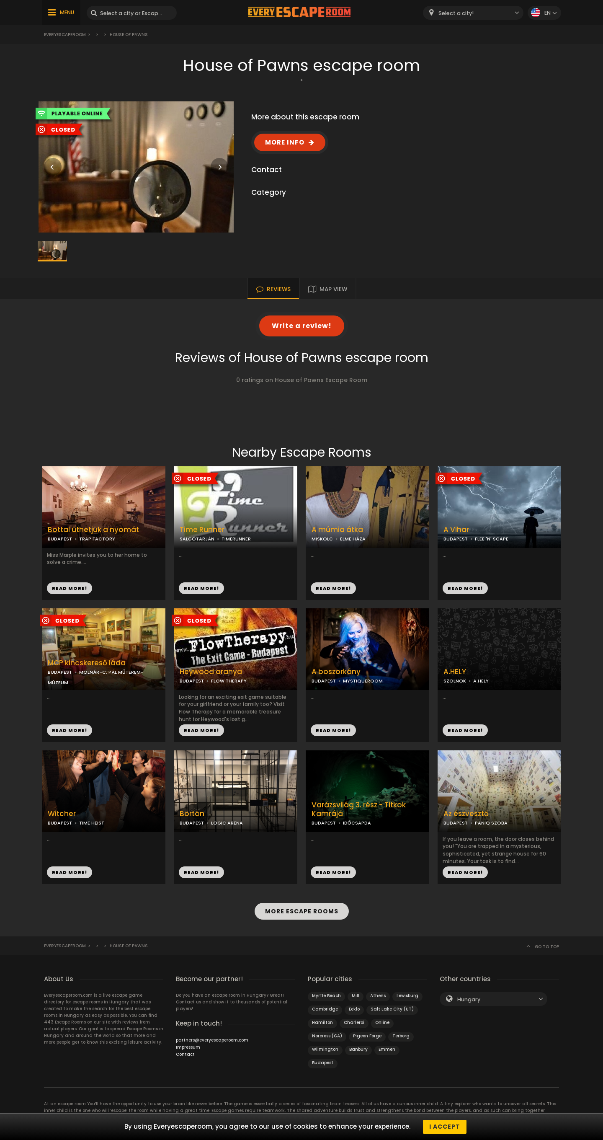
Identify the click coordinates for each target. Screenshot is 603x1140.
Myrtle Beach (326, 996)
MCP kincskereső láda (87, 663)
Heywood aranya (211, 671)
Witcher (62, 813)
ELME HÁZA (353, 538)
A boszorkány (336, 671)
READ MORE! (69, 588)
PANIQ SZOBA (491, 822)
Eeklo (354, 1009)
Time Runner (202, 529)
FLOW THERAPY (229, 680)
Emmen (387, 1049)
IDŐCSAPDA (357, 822)
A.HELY (454, 671)
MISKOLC (322, 538)
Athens (378, 996)
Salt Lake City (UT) (392, 1009)
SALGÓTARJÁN (197, 538)
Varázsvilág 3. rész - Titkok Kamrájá (359, 809)
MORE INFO (284, 142)
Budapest (322, 1063)
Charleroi (354, 1022)
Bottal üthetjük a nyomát (93, 529)
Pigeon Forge (367, 1036)
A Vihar (456, 529)
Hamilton (322, 1022)
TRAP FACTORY (97, 538)
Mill (355, 996)
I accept (444, 1126)
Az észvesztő (466, 813)
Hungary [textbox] (468, 999)
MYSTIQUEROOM (363, 680)
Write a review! (302, 326)
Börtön (192, 813)
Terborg (401, 1036)
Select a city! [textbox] (456, 13)
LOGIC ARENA (227, 822)
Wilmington (325, 1049)
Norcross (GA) (327, 1036)
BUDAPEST (60, 538)
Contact (185, 1054)
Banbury (358, 1049)
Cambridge (325, 1009)
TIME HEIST (91, 822)
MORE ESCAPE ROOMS (301, 911)
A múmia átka (337, 529)
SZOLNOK (454, 680)
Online (382, 1022)
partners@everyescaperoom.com (212, 1040)
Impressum (188, 1047)
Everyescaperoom (65, 34)
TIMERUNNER (236, 538)
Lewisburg (407, 996)
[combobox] (473, 13)
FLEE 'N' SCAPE (491, 538)
